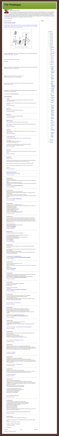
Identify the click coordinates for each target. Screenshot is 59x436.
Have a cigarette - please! (52, 118)
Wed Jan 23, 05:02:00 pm (10, 168)
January (52, 66)
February (52, 64)
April (51, 61)
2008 (51, 46)
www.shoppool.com (19, 364)
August (52, 55)
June (51, 58)
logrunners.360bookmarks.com (16, 256)
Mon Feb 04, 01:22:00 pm (10, 213)
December (52, 47)
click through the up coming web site (19, 277)
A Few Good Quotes (52, 100)
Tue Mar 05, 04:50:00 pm (10, 328)
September (52, 53)
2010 (51, 43)
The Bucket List (52, 126)
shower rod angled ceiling (17, 198)
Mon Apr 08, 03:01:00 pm (10, 413)
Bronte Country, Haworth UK (52, 78)
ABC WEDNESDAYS (52, 95)
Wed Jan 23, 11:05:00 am (10, 146)
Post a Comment (8, 427)
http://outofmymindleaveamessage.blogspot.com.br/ (22, 411)
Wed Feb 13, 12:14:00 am (10, 278)
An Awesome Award (52, 98)
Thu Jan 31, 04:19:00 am (10, 200)
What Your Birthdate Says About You (52, 111)
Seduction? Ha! (52, 102)
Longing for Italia (52, 82)
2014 (51, 37)
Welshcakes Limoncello (10, 172)
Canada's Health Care (52, 136)
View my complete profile (8, 18)
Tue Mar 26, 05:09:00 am (10, 365)
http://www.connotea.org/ (18, 211)
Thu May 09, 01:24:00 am (10, 425)
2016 (51, 34)
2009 (51, 44)
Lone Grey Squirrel (9, 136)
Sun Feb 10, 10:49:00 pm (10, 269)
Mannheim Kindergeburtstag (15, 423)
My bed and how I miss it (52, 130)
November (52, 49)
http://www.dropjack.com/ (18, 185)
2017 (51, 33)
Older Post (36, 429)
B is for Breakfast (52, 75)
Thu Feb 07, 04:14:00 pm (10, 228)
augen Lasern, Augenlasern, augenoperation (18, 289)
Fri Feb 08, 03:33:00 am (10, 258)
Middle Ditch (8, 120)
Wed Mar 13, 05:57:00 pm (10, 353)
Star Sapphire (52, 105)
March (52, 62)
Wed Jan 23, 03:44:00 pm (10, 153)
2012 (51, 40)
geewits (7, 114)
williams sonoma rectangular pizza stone (21, 315)
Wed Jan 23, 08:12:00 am (10, 133)
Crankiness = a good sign (52, 133)
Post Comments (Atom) (12, 431)
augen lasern (9, 288)
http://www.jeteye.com (17, 302)
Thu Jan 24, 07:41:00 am (10, 174)
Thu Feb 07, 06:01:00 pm (10, 241)
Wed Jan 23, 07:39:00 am (10, 126)
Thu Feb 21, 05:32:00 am (10, 304)
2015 (51, 36)
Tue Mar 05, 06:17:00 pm (10, 341)
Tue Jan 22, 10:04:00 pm (10, 111)
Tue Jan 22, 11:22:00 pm (10, 117)
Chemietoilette (13, 268)
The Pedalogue (12, 4)
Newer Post (6, 429)
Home (21, 429)
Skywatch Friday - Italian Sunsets (52, 69)
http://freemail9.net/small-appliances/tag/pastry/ (22, 257)
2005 (51, 142)
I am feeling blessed (52, 89)
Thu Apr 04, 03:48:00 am (10, 375)
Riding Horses (52, 121)
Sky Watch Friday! (52, 91)
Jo (6, 98)
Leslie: (11, 9)
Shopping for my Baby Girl (52, 72)
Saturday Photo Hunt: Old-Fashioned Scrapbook (52, 85)
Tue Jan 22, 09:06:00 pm (10, 105)
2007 (51, 139)
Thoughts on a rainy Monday (52, 107)
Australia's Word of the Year (52, 114)
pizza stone (11, 240)
